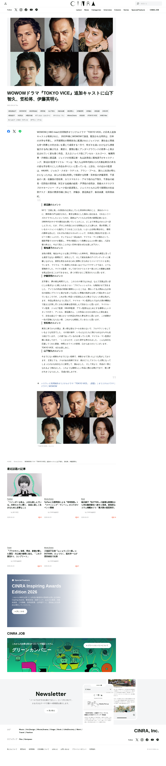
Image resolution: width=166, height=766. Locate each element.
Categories (96, 42)
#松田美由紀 (33, 143)
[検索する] (131, 34)
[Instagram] (21, 42)
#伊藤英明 (80, 143)
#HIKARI (105, 143)
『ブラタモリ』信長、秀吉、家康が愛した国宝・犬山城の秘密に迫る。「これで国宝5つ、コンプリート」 (24, 586)
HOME (9, 494)
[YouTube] (31, 42)
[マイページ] (12, 34)
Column (117, 42)
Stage (52, 761)
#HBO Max (103, 148)
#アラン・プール (36, 152)
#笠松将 (82, 148)
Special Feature (138, 42)
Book (59, 761)
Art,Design (30, 761)
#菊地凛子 (11, 148)
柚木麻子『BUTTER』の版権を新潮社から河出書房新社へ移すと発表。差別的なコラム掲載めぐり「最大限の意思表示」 (98, 537)
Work (79, 761)
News (86, 42)
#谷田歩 (20, 148)
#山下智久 (51, 143)
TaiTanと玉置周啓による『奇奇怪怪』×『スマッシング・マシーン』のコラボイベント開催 (61, 537)
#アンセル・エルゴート (43, 148)
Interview (108, 42)
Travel (21, 764)
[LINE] (36, 42)
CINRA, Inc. (146, 762)
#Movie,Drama (72, 148)
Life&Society (69, 761)
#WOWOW (22, 143)
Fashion (29, 764)
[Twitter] (16, 42)
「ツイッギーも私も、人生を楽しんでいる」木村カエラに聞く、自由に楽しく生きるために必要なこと (24, 537)
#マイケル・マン (59, 148)
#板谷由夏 (61, 143)
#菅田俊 (42, 143)
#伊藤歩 (88, 143)
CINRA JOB (154, 42)
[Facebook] (26, 42)
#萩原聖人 (70, 143)
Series (126, 42)
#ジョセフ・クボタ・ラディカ (18, 152)
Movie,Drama (18, 494)
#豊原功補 (29, 148)
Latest (79, 42)
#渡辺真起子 (12, 143)
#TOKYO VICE (92, 148)
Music (21, 761)
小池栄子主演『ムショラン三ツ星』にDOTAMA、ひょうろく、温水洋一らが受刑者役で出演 (60, 586)
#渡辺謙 (97, 143)
